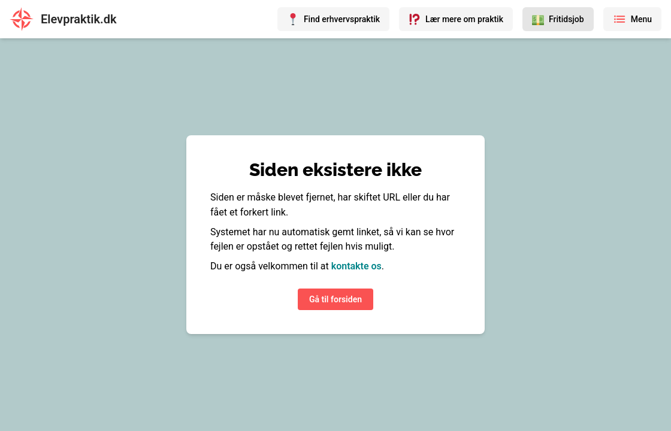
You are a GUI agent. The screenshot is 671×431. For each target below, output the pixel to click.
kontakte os (356, 266)
